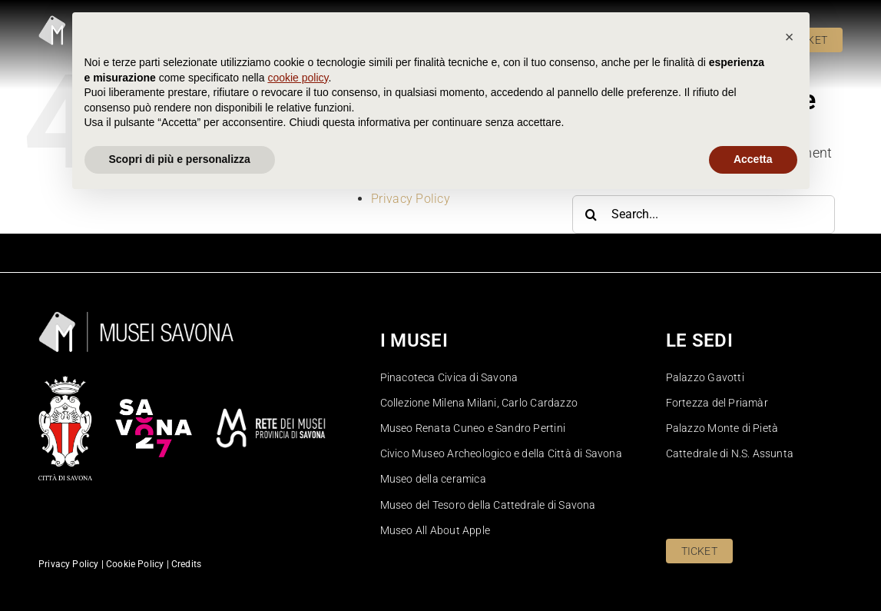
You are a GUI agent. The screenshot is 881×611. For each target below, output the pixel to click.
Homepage (401, 167)
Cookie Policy (409, 151)
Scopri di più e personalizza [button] (179, 569)
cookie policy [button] (297, 487)
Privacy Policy (410, 198)
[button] (789, 446)
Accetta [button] (753, 569)
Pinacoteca (402, 183)
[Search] (591, 214)
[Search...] (703, 214)
